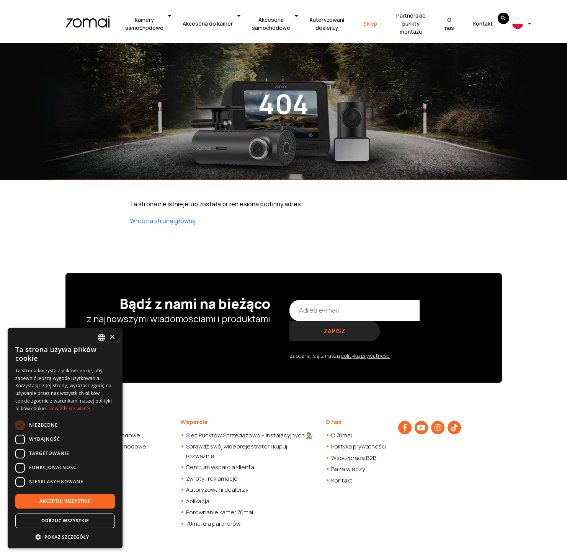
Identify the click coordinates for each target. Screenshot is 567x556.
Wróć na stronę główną (163, 221)
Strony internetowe (296, 544)
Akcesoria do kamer (208, 23)
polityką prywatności (366, 334)
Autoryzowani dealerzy (326, 23)
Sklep (370, 23)
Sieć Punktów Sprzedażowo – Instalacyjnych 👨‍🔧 (249, 414)
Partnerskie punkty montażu (411, 23)
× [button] (112, 337)
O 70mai (341, 414)
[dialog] (65, 438)
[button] (65, 537)
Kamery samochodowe (144, 23)
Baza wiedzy (348, 448)
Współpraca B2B (353, 437)
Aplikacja (197, 480)
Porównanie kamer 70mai (219, 492)
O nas (449, 23)
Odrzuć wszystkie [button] (65, 520)
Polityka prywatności (358, 426)
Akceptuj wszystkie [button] (64, 501)
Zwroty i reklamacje (212, 457)
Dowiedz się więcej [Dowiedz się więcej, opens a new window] (69, 408)
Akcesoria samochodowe (271, 23)
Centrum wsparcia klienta (220, 446)
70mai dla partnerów (213, 503)
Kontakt (483, 23)
